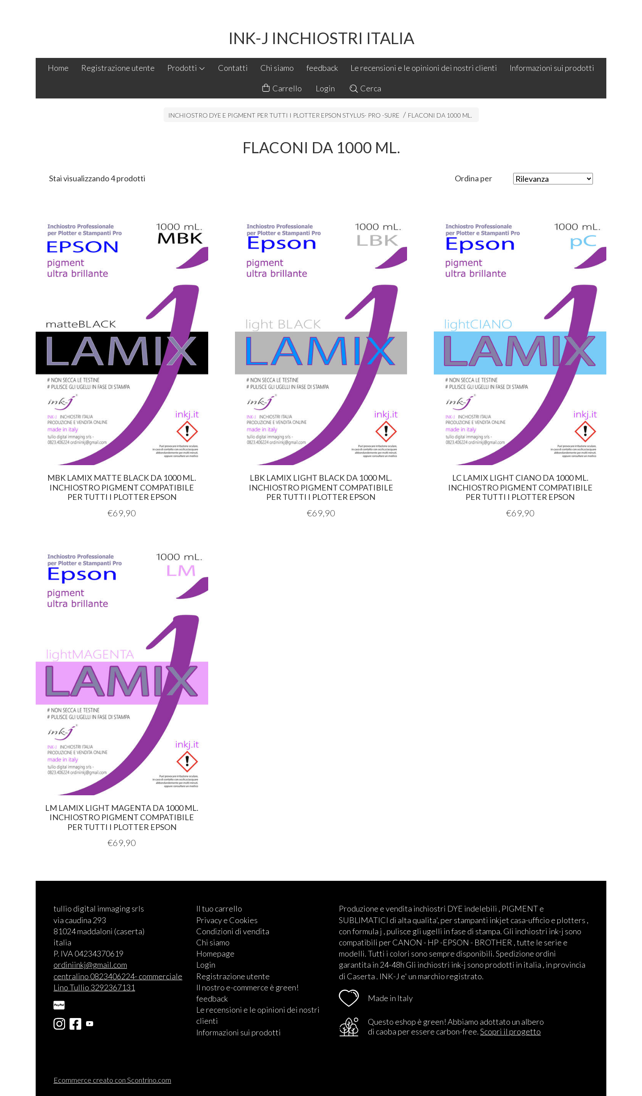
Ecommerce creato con (112, 1080)
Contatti (233, 68)
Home (58, 68)
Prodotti (186, 68)
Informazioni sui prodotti (552, 68)
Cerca (365, 88)
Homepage (215, 953)
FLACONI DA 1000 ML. (440, 115)
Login (325, 88)
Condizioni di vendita (232, 931)
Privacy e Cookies (227, 920)
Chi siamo (277, 68)
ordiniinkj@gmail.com (90, 964)
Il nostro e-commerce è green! (247, 987)
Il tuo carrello (219, 908)
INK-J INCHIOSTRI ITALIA (321, 38)
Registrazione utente (118, 68)
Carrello (281, 88)
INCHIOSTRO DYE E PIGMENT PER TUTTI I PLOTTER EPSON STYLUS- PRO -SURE (283, 115)
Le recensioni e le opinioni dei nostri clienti (423, 68)
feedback (322, 68)
